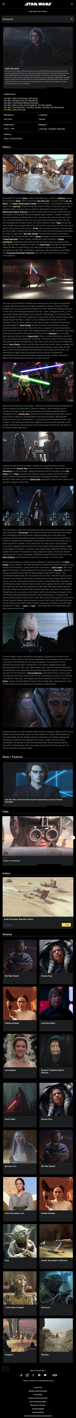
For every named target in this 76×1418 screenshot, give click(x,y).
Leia (33, 605)
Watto (18, 201)
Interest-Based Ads (38, 1412)
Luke (25, 605)
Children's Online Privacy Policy (38, 1398)
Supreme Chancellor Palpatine (20, 253)
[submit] (72, 4)
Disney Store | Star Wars (38, 1405)
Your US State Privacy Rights (38, 1401)
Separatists (33, 336)
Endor (5, 681)
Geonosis (52, 333)
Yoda (58, 223)
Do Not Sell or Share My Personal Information (38, 1415)
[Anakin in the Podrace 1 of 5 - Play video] (37, 836)
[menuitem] (3, 4)
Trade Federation (10, 239)
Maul (16, 474)
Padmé (33, 203)
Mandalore (7, 471)
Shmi (24, 198)
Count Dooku (14, 344)
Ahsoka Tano (24, 414)
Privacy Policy (38, 1394)
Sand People (25, 325)
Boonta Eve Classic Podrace (15, 212)
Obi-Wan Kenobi (31, 233)
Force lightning (34, 673)
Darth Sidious (9, 557)
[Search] (38, 19)
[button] (73, 838)
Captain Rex (35, 479)
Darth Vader (57, 567)
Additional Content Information (38, 1391)
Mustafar (58, 570)
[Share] (66, 925)
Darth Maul (45, 244)
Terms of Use (38, 1387)
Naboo (38, 236)
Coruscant (23, 532)
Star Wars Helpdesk (38, 1408)
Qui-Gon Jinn (43, 201)
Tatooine (61, 198)
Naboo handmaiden (21, 203)
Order (36, 228)
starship (17, 206)
